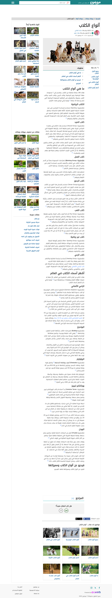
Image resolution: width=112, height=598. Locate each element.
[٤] (64, 195)
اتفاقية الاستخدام (17, 590)
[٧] (56, 292)
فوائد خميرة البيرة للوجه (31, 229)
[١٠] (75, 370)
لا (60, 510)
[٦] (53, 279)
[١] (69, 100)
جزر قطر (36, 218)
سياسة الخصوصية (34, 590)
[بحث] (67, 2)
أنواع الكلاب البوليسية (95, 77)
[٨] (60, 297)
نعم (66, 510)
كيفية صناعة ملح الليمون (31, 243)
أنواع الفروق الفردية (32, 251)
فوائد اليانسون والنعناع (31, 233)
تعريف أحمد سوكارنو (32, 240)
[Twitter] (95, 587)
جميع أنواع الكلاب (95, 72)
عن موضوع (36, 587)
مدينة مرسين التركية (32, 222)
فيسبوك (88, 519)
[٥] (64, 233)
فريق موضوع (18, 593)
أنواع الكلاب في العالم (94, 83)
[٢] (66, 118)
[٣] (72, 153)
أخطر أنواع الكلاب (93, 87)
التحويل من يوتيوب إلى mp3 (30, 236)
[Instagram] (91, 587)
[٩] (68, 341)
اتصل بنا (20, 587)
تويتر (81, 519)
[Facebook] (99, 587)
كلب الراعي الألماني (78, 266)
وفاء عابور (77, 33)
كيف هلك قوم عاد (33, 226)
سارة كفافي (78, 30)
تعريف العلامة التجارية (32, 247)
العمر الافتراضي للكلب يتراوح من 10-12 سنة (68, 318)
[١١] (71, 400)
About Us (36, 593)
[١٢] (64, 452)
